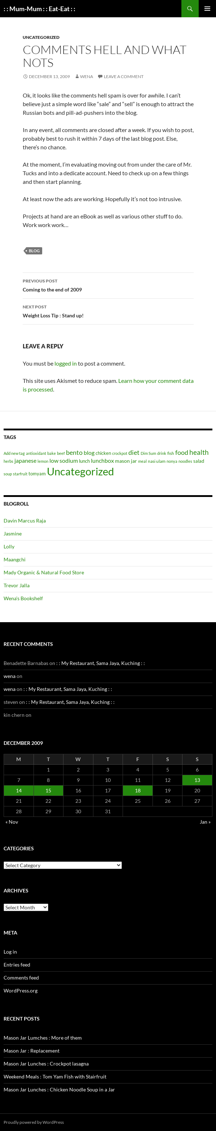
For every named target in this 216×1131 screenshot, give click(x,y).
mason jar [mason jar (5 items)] (126, 461)
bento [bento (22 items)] (74, 452)
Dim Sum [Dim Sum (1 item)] (148, 453)
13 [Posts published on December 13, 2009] (197, 780)
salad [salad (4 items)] (198, 461)
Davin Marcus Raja (25, 520)
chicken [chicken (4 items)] (103, 453)
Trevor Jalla (17, 585)
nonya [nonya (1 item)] (172, 461)
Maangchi (15, 559)
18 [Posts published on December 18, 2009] (138, 790)
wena (86, 76)
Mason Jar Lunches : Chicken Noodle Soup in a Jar (59, 1089)
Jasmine (13, 533)
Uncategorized (41, 37)
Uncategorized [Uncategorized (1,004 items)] (80, 471)
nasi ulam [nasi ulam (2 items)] (157, 461)
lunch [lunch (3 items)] (84, 461)
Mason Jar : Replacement (31, 1051)
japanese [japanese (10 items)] (25, 460)
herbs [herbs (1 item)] (8, 461)
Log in (10, 952)
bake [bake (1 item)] (51, 453)
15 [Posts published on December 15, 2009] (48, 790)
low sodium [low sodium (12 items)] (63, 460)
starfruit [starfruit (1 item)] (20, 473)
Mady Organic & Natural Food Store (44, 572)
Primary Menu (207, 8)
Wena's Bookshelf (23, 598)
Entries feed (17, 965)
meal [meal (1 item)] (142, 461)
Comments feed (21, 977)
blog (34, 250)
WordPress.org (21, 990)
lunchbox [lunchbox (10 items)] (102, 460)
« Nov (11, 822)
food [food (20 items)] (181, 452)
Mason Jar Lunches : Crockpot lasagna (46, 1063)
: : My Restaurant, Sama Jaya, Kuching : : (100, 663)
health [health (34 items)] (199, 452)
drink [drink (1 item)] (161, 453)
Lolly (9, 546)
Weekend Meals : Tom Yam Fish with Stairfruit (55, 1076)
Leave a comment (124, 76)
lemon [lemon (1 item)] (43, 461)
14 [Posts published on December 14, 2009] (19, 790)
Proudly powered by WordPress (34, 1122)
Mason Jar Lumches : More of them (43, 1038)
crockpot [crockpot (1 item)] (119, 453)
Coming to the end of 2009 (108, 285)
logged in (65, 363)
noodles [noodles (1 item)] (185, 461)
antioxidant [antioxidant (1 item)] (36, 453)
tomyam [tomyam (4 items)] (37, 473)
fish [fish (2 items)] (170, 453)
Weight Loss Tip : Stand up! (108, 310)
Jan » (205, 822)
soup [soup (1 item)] (8, 473)
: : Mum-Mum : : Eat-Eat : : (39, 9)
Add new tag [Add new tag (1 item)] (14, 453)
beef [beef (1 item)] (61, 453)
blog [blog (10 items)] (89, 452)
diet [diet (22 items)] (134, 452)
